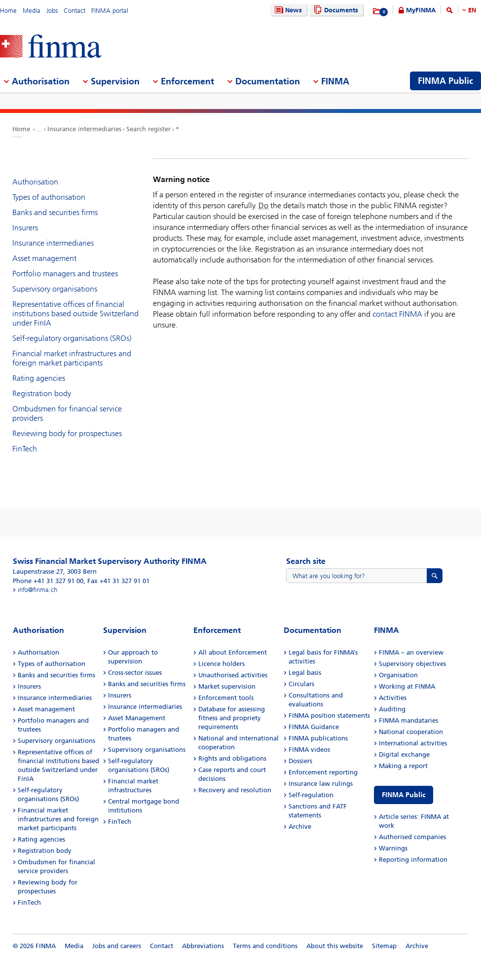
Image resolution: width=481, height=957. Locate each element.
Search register (148, 129)
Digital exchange (404, 754)
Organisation (398, 675)
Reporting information (413, 859)
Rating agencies (38, 378)
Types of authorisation (48, 197)
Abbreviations (203, 946)
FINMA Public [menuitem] (445, 80)
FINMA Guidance (314, 727)
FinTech (24, 448)
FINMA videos (309, 749)
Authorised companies (412, 837)
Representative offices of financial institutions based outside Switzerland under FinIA (75, 313)
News (287, 10)
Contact (74, 10)
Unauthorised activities (232, 675)
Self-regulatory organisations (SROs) (71, 338)
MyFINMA (421, 10)
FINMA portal (109, 10)
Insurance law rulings (321, 783)
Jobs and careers (116, 946)
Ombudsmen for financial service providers (67, 413)
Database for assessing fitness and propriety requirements (231, 718)
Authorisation (35, 181)
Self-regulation (311, 795)
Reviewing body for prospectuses (67, 433)
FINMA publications (318, 738)
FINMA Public (403, 795)
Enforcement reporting (323, 772)
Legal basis (305, 672)
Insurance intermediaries (84, 129)
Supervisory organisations (54, 289)
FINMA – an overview (411, 652)
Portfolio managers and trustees (65, 273)
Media (31, 10)
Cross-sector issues (135, 672)
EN (472, 10)
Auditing (392, 709)
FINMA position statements (329, 715)
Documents (334, 10)
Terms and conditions (265, 946)
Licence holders (221, 663)
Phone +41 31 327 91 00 (48, 581)
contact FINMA (397, 314)
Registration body (41, 393)
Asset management (44, 258)
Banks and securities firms (55, 212)
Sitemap (384, 946)
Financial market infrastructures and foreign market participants (71, 358)
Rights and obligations (232, 758)
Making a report (403, 766)
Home (8, 10)
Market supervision (227, 686)
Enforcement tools (226, 697)
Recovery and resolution (234, 790)
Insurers (25, 227)
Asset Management (136, 718)
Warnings (393, 848)
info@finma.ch (37, 589)
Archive (300, 826)
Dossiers (300, 761)
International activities (413, 743)
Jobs (52, 10)
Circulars (301, 684)
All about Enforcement (232, 652)
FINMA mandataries (408, 720)
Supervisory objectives (412, 663)
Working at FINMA (407, 686)
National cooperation (411, 732)
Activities (393, 697)
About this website (334, 946)
